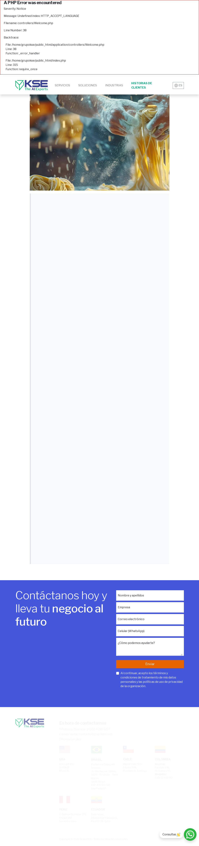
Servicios (62, 85)
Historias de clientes (141, 85)
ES (178, 85)
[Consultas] (190, 834)
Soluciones (87, 85)
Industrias (114, 85)
